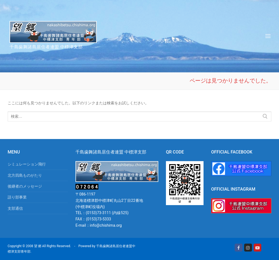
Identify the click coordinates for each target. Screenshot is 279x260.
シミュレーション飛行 (27, 164)
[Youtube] (258, 248)
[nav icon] (267, 36)
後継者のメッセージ (25, 186)
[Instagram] (248, 248)
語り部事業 (17, 197)
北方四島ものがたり (25, 175)
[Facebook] (238, 248)
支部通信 (15, 208)
